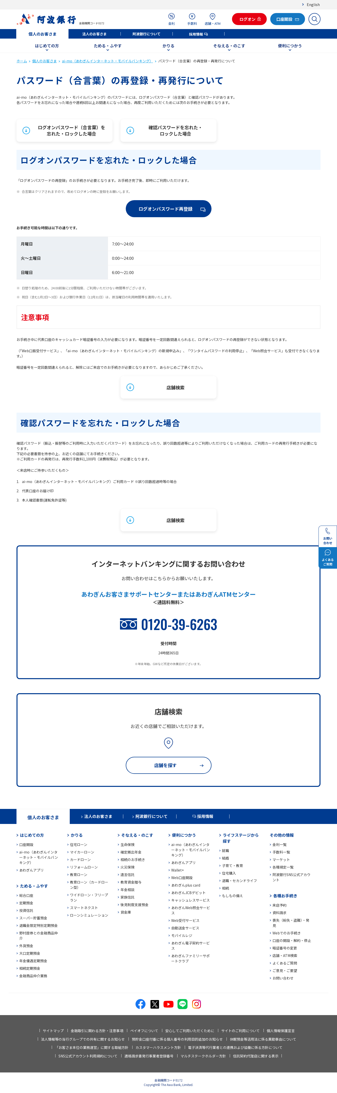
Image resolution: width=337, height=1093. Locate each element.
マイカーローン (82, 852)
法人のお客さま (94, 33)
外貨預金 (26, 945)
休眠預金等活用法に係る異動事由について (263, 1039)
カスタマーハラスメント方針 (158, 1047)
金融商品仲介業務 (33, 975)
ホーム (21, 60)
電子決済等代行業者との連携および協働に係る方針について (235, 1047)
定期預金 (26, 902)
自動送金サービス (185, 927)
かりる (168, 46)
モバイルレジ (181, 935)
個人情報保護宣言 (281, 1030)
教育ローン (78, 874)
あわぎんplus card (185, 885)
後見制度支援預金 (134, 904)
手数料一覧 (281, 852)
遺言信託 (127, 874)
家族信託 (127, 897)
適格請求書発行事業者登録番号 (149, 1055)
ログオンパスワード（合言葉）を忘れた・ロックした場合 (71, 130)
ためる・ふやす (108, 46)
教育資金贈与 (131, 882)
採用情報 (196, 34)
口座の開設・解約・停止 (291, 940)
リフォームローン (84, 867)
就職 (225, 850)
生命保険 (127, 844)
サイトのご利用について (240, 1030)
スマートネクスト (84, 907)
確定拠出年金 (131, 852)
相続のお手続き (132, 859)
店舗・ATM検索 (284, 955)
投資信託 (26, 910)
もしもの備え (232, 895)
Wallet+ (177, 870)
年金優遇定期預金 (33, 960)
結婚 (225, 858)
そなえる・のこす (229, 46)
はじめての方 (47, 46)
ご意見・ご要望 (284, 970)
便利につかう (290, 46)
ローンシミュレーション (89, 915)
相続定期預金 (29, 968)
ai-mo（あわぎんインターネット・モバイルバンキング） (107, 60)
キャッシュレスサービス (190, 900)
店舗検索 (175, 387)
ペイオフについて (144, 1030)
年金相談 (127, 889)
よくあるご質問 (284, 962)
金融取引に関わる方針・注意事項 (97, 1030)
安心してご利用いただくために (189, 1030)
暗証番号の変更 (284, 947)
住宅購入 (229, 873)
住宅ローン (78, 844)
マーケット (281, 859)
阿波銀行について (146, 33)
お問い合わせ (283, 978)
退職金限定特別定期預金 (38, 925)
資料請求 (279, 912)
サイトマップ (53, 1030)
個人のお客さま (42, 34)
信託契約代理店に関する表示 (255, 1055)
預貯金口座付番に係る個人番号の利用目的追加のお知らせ (177, 1039)
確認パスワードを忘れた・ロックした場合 (175, 130)
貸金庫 (125, 912)
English (313, 4)
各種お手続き (285, 896)
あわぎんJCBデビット (188, 892)
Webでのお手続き (286, 932)
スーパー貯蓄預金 (33, 917)
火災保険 (127, 867)
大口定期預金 (29, 953)
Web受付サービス (185, 920)
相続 (225, 888)
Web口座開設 (181, 877)
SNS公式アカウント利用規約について (88, 1055)
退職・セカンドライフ (239, 880)
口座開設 (26, 844)
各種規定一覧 (283, 867)
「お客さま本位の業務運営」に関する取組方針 (91, 1047)
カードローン (80, 859)
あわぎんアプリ (31, 870)
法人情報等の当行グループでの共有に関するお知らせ (83, 1039)
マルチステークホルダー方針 (203, 1055)
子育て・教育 (232, 865)
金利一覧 (279, 844)
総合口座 (26, 895)
